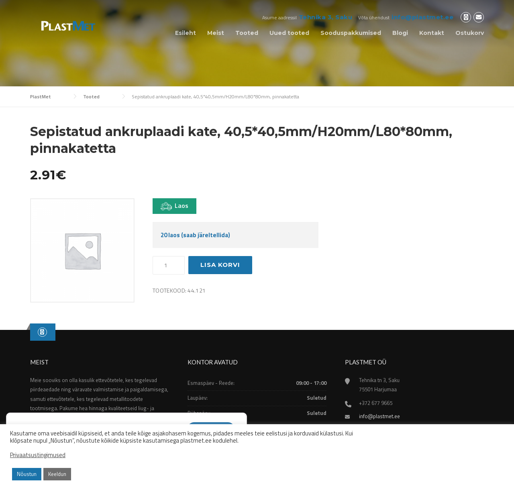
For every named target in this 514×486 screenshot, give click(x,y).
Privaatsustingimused (37, 455)
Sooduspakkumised (350, 33)
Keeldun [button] (57, 474)
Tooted (246, 33)
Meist (215, 33)
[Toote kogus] (169, 265)
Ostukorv (469, 33)
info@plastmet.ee (422, 17)
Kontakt (431, 33)
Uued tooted (289, 33)
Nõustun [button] (27, 474)
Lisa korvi (220, 264)
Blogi (400, 33)
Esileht (185, 33)
